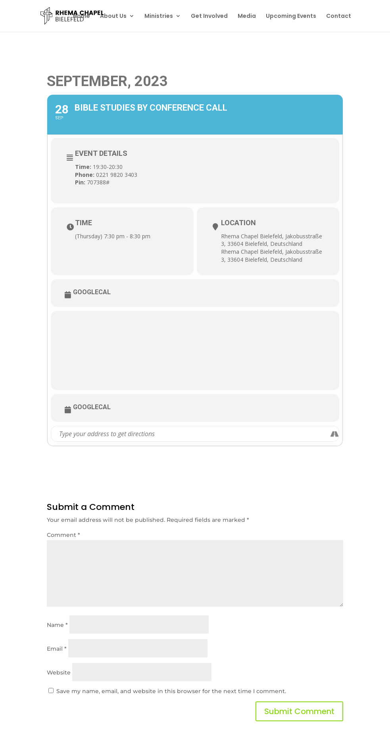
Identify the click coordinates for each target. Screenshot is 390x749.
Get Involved (209, 16)
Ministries (158, 16)
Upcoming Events (291, 16)
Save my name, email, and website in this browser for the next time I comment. (171, 691)
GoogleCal (92, 292)
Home (81, 16)
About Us (113, 16)
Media (247, 16)
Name (57, 624)
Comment (63, 534)
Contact (338, 16)
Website (59, 672)
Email (57, 648)
